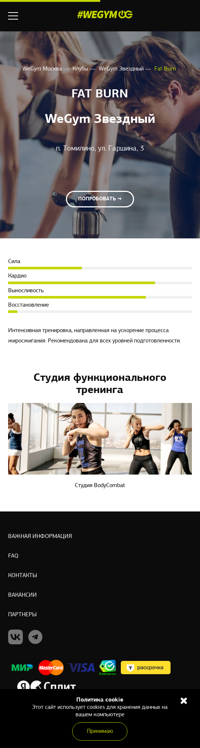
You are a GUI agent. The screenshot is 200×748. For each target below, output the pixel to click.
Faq (13, 556)
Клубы (81, 69)
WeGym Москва (42, 69)
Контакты (22, 576)
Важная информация (40, 537)
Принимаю (100, 731)
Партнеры (22, 615)
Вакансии (22, 595)
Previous (12, 383)
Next (187, 383)
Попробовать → (100, 199)
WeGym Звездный (122, 69)
